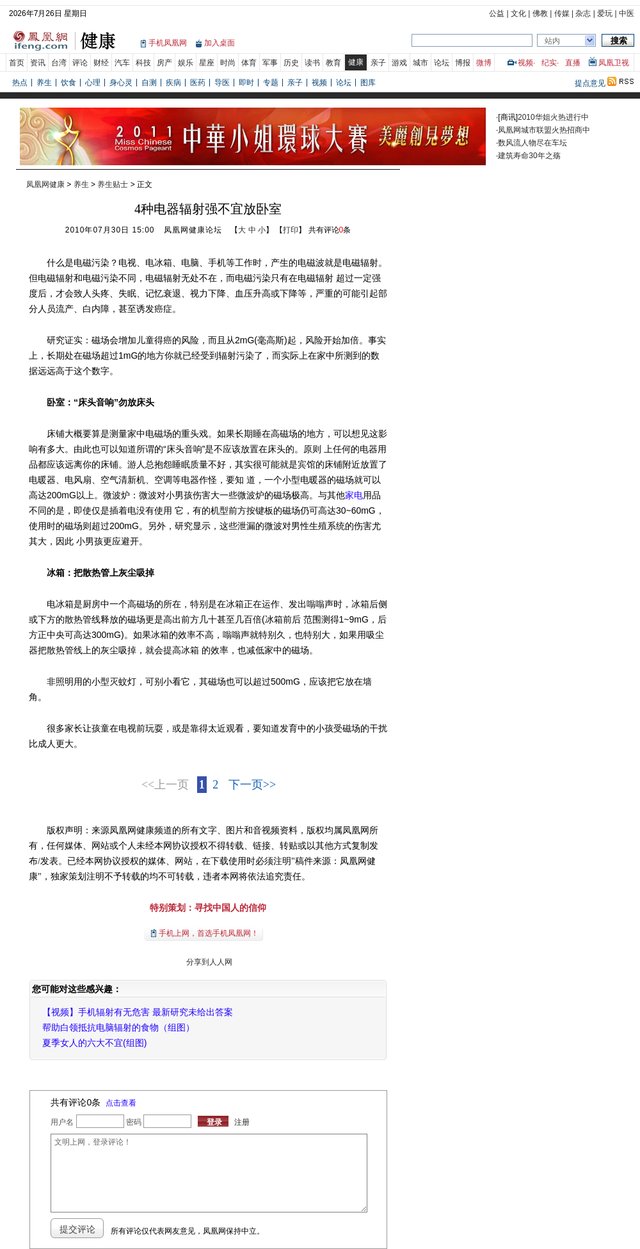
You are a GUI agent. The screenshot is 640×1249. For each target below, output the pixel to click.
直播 (572, 62)
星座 (206, 62)
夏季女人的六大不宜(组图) (94, 1043)
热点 (20, 82)
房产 (164, 62)
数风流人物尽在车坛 (532, 142)
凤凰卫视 (613, 62)
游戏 (399, 62)
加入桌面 (219, 42)
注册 (242, 1122)
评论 (80, 62)
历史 (291, 62)
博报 (462, 62)
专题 (270, 82)
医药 (197, 82)
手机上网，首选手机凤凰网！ (209, 933)
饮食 (68, 82)
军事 (270, 62)
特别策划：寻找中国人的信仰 (208, 907)
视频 (525, 62)
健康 (356, 62)
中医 (626, 13)
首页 (16, 62)
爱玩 (604, 13)
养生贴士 (112, 184)
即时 (246, 82)
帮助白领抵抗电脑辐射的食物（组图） (118, 1027)
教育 (333, 62)
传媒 (562, 13)
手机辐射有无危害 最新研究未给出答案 (155, 1012)
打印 (290, 229)
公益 (496, 13)
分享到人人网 (208, 962)
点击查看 (121, 1102)
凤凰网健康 (45, 184)
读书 (312, 62)
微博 (484, 62)
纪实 (549, 62)
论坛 (441, 62)
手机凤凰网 (167, 42)
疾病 (173, 82)
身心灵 (120, 82)
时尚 (228, 62)
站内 (552, 41)
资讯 (37, 62)
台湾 (59, 62)
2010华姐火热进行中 (553, 117)
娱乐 (185, 62)
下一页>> (252, 784)
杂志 (583, 13)
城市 (420, 62)
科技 (143, 62)
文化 (518, 13)
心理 (92, 82)
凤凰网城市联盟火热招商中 (544, 130)
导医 (222, 82)
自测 (149, 82)
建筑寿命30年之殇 (529, 155)
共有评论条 (329, 229)
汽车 (122, 62)
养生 (44, 82)
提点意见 (590, 83)
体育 (249, 62)
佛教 (540, 13)
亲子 (378, 62)
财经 (101, 62)
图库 (368, 82)
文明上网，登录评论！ (209, 1173)
